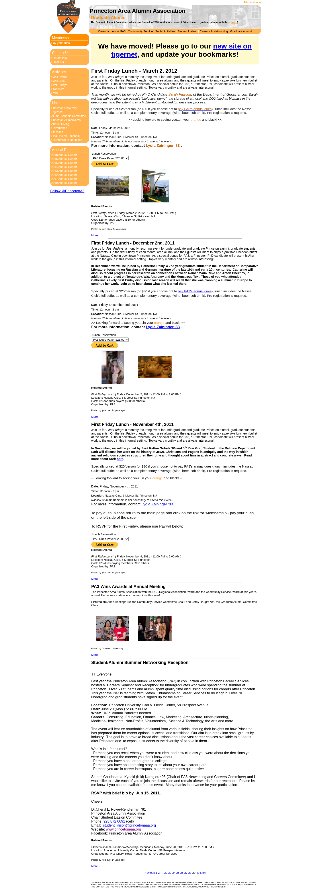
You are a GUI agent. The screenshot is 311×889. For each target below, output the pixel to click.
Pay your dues (60, 43)
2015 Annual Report (64, 163)
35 (177, 872)
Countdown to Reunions (66, 140)
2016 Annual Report (64, 159)
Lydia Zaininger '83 (163, 327)
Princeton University (64, 108)
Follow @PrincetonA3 (67, 191)
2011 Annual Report (64, 179)
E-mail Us (57, 62)
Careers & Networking (214, 31)
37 (185, 872)
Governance (59, 128)
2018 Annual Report (64, 155)
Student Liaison (188, 31)
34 (173, 872)
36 (181, 872)
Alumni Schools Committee (68, 116)
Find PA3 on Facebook (65, 136)
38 (189, 872)
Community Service (140, 31)
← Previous (147, 872)
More (94, 235)
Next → (205, 872)
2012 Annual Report (64, 175)
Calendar (104, 31)
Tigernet (56, 112)
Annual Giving (60, 124)
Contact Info (59, 58)
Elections (57, 132)
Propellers (58, 89)
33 (169, 872)
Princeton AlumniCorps (66, 120)
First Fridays (59, 85)
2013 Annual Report (64, 171)
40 (197, 872)
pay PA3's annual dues (195, 291)
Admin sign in (252, 2)
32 (165, 872)
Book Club (58, 81)
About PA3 (118, 31)
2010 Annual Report (64, 182)
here (120, 459)
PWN (54, 93)
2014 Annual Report (64, 167)
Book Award (59, 77)
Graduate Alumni (241, 31)
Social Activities (165, 31)
